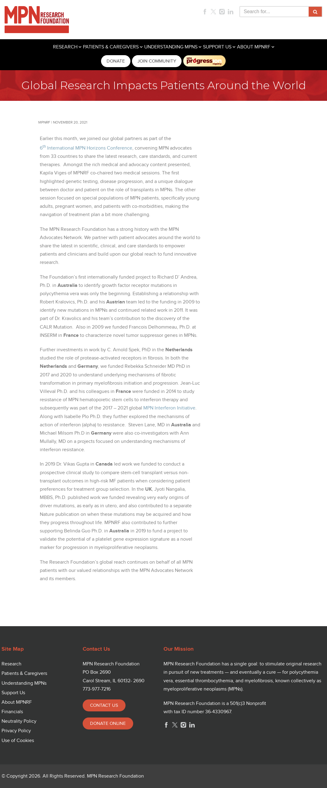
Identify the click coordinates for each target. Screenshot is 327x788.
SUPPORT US (217, 47)
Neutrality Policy (19, 721)
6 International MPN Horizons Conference (86, 148)
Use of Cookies (18, 741)
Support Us (13, 693)
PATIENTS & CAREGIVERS (111, 47)
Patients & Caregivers (24, 673)
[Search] (274, 11)
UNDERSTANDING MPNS (170, 47)
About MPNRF (17, 702)
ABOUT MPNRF (253, 47)
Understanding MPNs (24, 683)
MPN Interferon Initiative (169, 408)
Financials (12, 712)
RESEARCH (65, 47)
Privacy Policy (16, 731)
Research (11, 664)
